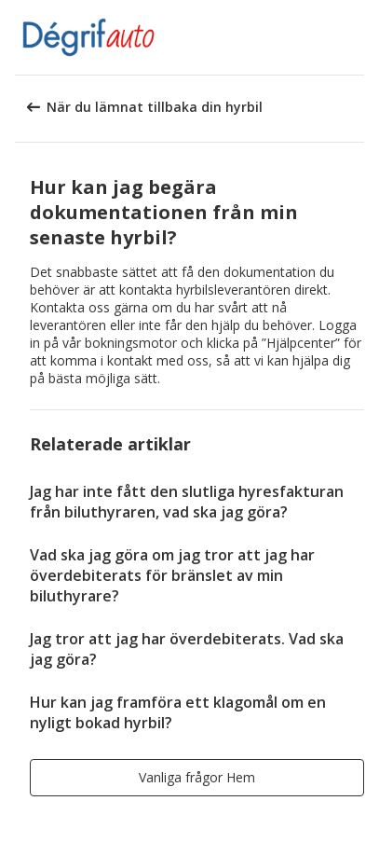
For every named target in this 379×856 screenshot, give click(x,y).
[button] (358, 37)
